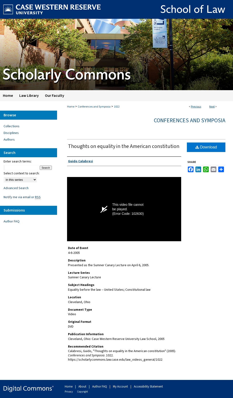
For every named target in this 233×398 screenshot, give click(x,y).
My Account (121, 386)
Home (70, 107)
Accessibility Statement (148, 386)
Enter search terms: (18, 161)
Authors (9, 139)
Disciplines (11, 133)
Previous (196, 107)
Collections (11, 126)
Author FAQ (11, 221)
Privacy (69, 391)
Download (206, 147)
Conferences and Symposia (94, 107)
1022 (117, 107)
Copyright (82, 391)
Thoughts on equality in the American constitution (124, 146)
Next (212, 107)
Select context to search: (21, 173)
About (82, 386)
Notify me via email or (22, 197)
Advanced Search (16, 188)
